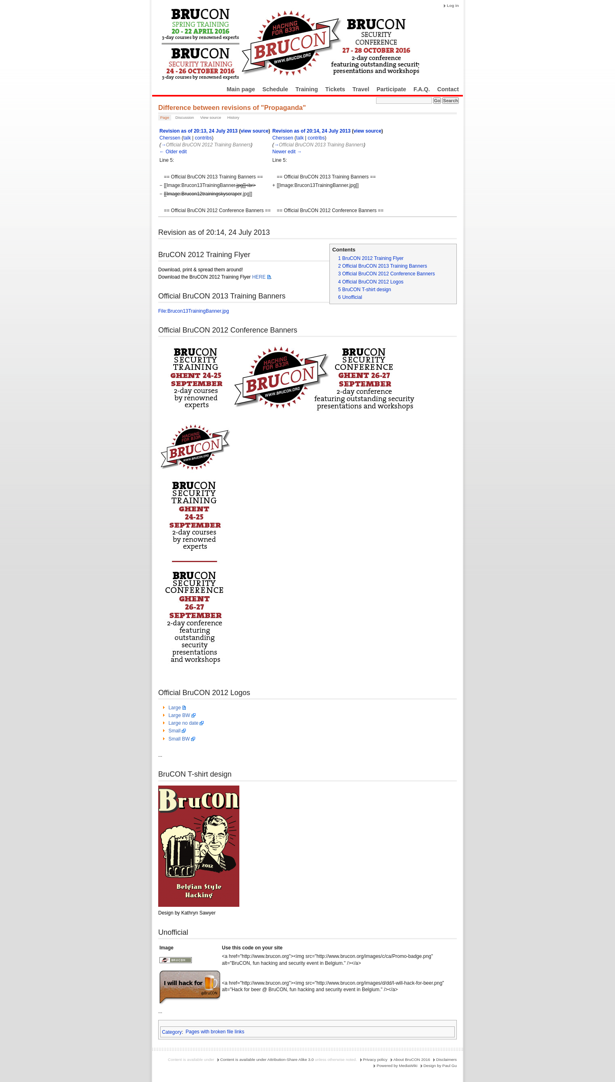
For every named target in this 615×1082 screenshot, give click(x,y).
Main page (241, 89)
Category (172, 1032)
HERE (258, 277)
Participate (391, 89)
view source (255, 131)
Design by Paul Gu (440, 1065)
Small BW (179, 739)
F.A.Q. (421, 89)
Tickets (335, 89)
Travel (361, 89)
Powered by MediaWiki (396, 1065)
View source (210, 117)
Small (174, 731)
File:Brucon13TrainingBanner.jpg (193, 311)
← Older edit (173, 152)
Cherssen (169, 138)
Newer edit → (287, 152)
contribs (203, 138)
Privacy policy (375, 1059)
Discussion (184, 117)
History (233, 117)
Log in (453, 5)
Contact (448, 89)
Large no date (183, 723)
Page (164, 117)
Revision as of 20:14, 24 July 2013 (311, 131)
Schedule (275, 89)
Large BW (179, 715)
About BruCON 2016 (412, 1059)
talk (187, 138)
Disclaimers (446, 1059)
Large (174, 708)
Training (306, 89)
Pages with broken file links (215, 1032)
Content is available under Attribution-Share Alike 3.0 (267, 1059)
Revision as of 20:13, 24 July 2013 (198, 131)
